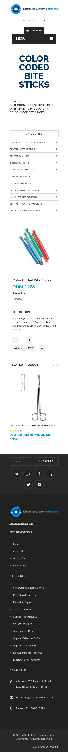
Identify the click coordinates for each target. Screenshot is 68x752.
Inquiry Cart (20, 558)
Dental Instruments (22, 149)
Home (13, 101)
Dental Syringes (19, 156)
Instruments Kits (20, 183)
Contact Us (19, 565)
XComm (54, 746)
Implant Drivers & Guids (24, 190)
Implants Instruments (24, 197)
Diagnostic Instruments (25, 210)
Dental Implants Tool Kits (26, 203)
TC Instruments (19, 162)
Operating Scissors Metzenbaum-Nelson (33, 425)
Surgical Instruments (23, 169)
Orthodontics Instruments (27, 142)
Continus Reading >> (21, 523)
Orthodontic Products (27, 108)
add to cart (24, 348)
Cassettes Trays (20, 176)
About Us (18, 551)
